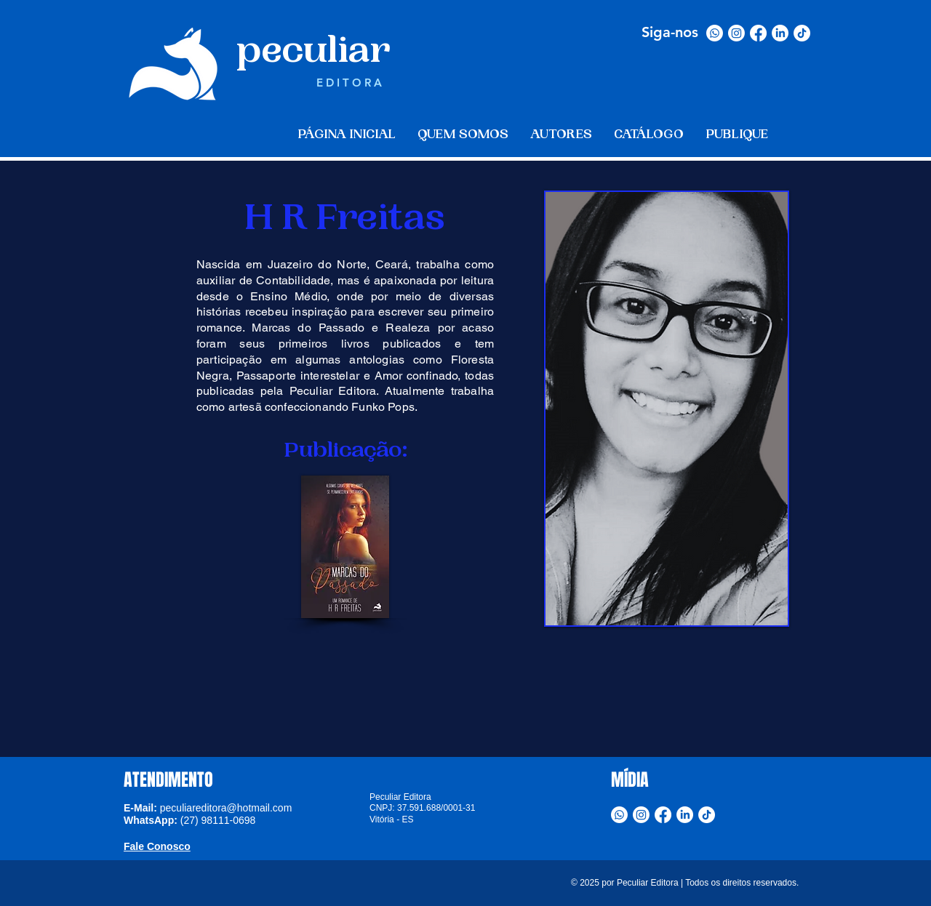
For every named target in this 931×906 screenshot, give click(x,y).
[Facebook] (758, 33)
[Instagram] (736, 33)
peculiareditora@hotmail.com (226, 808)
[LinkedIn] (780, 33)
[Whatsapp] (714, 33)
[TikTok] (802, 33)
